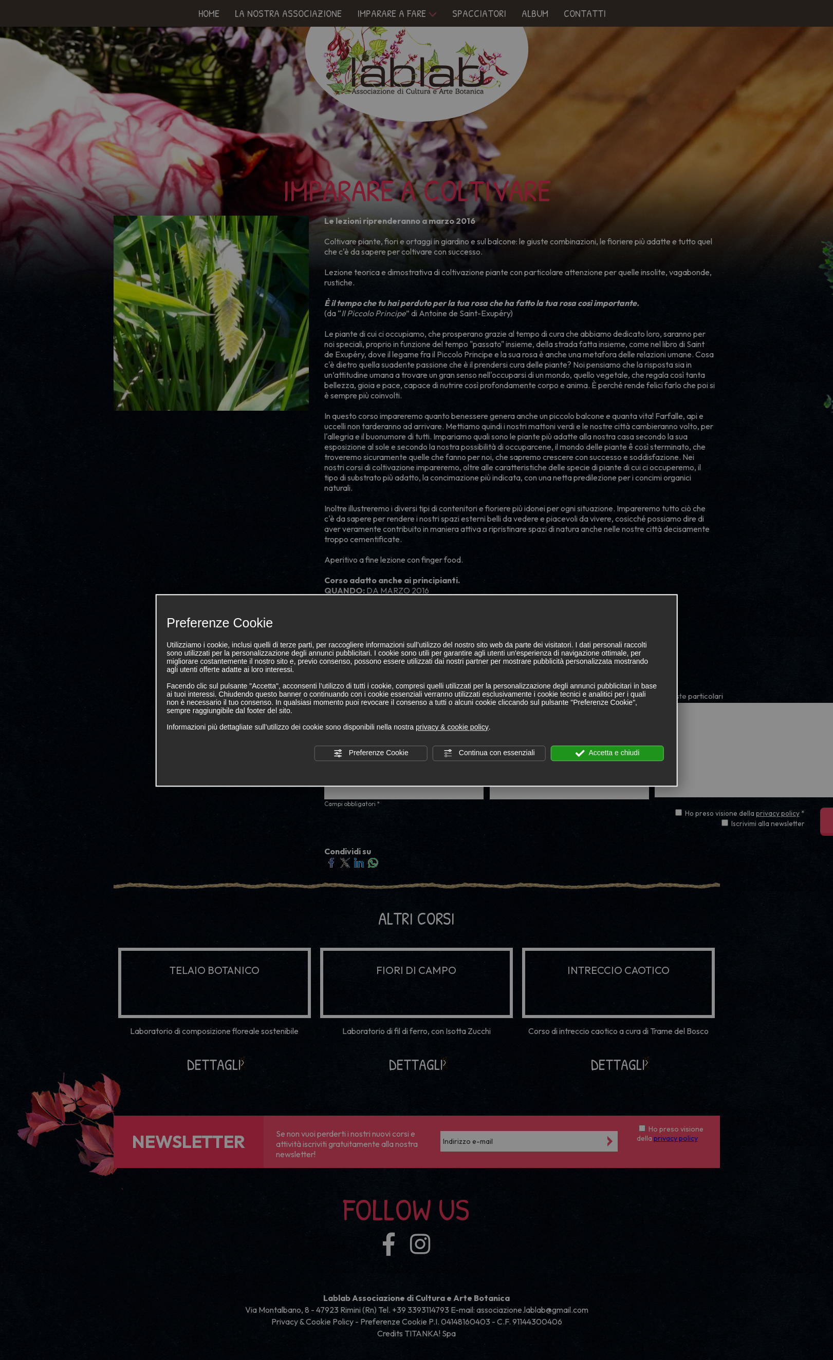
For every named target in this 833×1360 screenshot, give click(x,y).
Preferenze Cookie (371, 753)
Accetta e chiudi (607, 753)
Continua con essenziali (489, 753)
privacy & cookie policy (452, 727)
